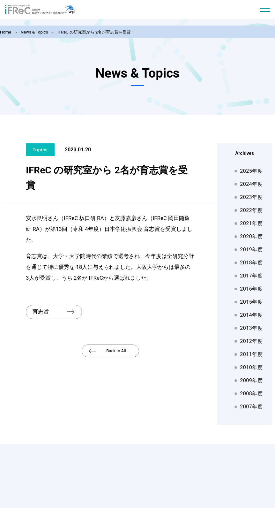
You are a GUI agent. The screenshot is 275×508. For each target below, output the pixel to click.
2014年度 (251, 315)
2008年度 (251, 393)
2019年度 (251, 249)
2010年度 (251, 367)
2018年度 (251, 263)
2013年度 (251, 328)
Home (5, 32)
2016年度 (251, 289)
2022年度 (251, 210)
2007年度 (251, 407)
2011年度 (251, 354)
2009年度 (251, 380)
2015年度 (251, 302)
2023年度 (251, 197)
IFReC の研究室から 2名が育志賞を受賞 (94, 32)
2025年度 (251, 171)
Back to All (116, 349)
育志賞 (41, 311)
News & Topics (34, 32)
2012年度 (251, 341)
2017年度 (251, 276)
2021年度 (251, 223)
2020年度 (251, 236)
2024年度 (251, 184)
